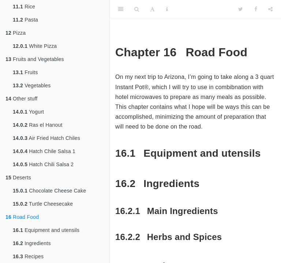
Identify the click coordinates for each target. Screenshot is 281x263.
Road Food (22, 217)
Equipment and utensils (46, 230)
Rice (24, 6)
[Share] (270, 9)
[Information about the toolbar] (167, 9)
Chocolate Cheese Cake (49, 191)
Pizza (15, 33)
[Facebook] (256, 9)
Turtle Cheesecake (43, 204)
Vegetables (31, 85)
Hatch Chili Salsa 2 (43, 164)
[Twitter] (240, 9)
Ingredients (32, 243)
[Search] (137, 9)
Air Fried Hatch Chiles (46, 138)
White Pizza (35, 46)
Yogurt (28, 112)
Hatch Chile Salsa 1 (44, 151)
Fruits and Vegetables (34, 59)
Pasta (25, 20)
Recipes (28, 256)
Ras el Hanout (38, 125)
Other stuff (21, 99)
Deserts (18, 177)
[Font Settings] (152, 9)
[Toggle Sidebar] (121, 9)
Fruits (25, 72)
